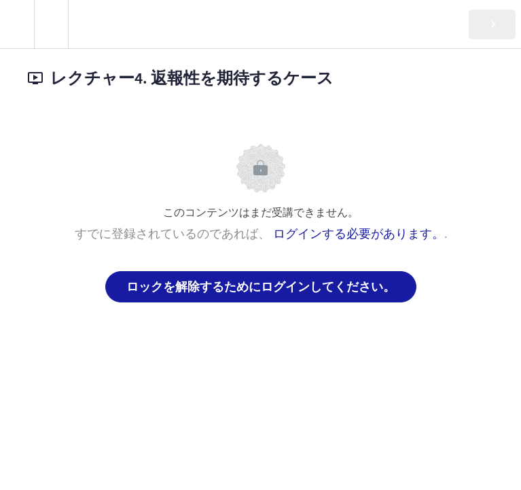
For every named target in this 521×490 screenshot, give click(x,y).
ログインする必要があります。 (358, 233)
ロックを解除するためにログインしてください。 (260, 286)
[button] (17, 24)
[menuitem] (51, 24)
